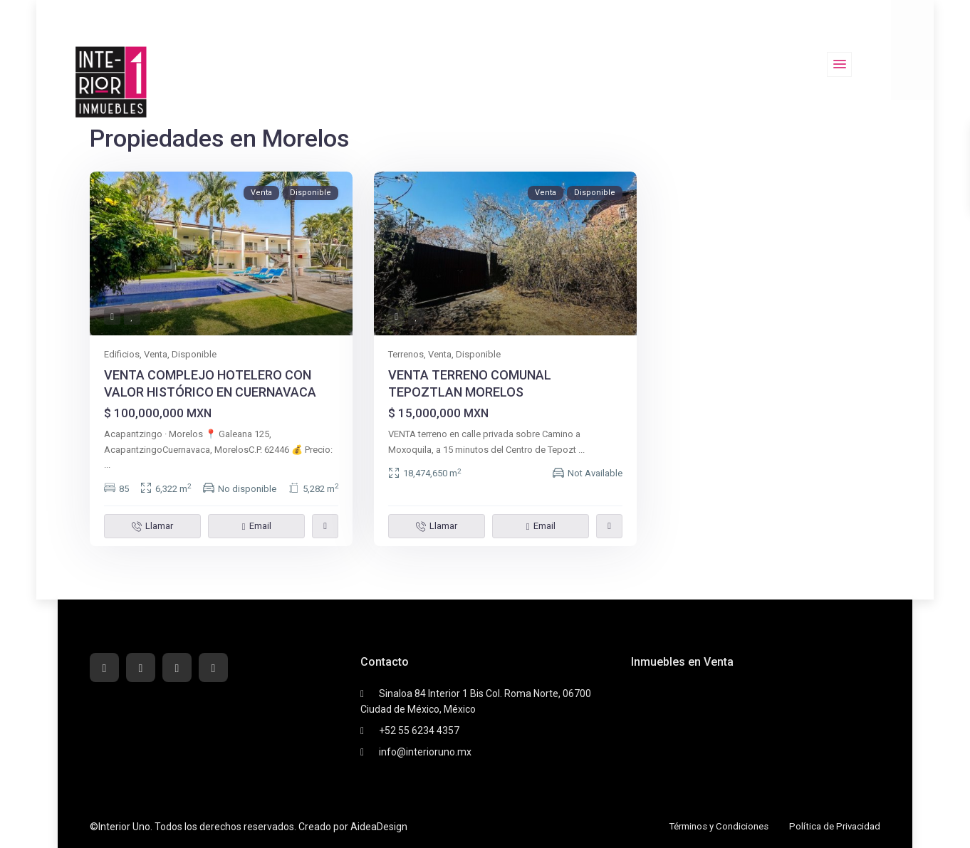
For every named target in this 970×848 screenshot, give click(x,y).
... (107, 464)
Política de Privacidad (832, 826)
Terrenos (406, 354)
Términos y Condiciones (710, 826)
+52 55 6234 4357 (419, 730)
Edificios (122, 354)
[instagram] (213, 667)
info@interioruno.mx (425, 752)
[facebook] (104, 667)
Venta (155, 354)
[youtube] (177, 667)
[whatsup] (140, 667)
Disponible (194, 354)
